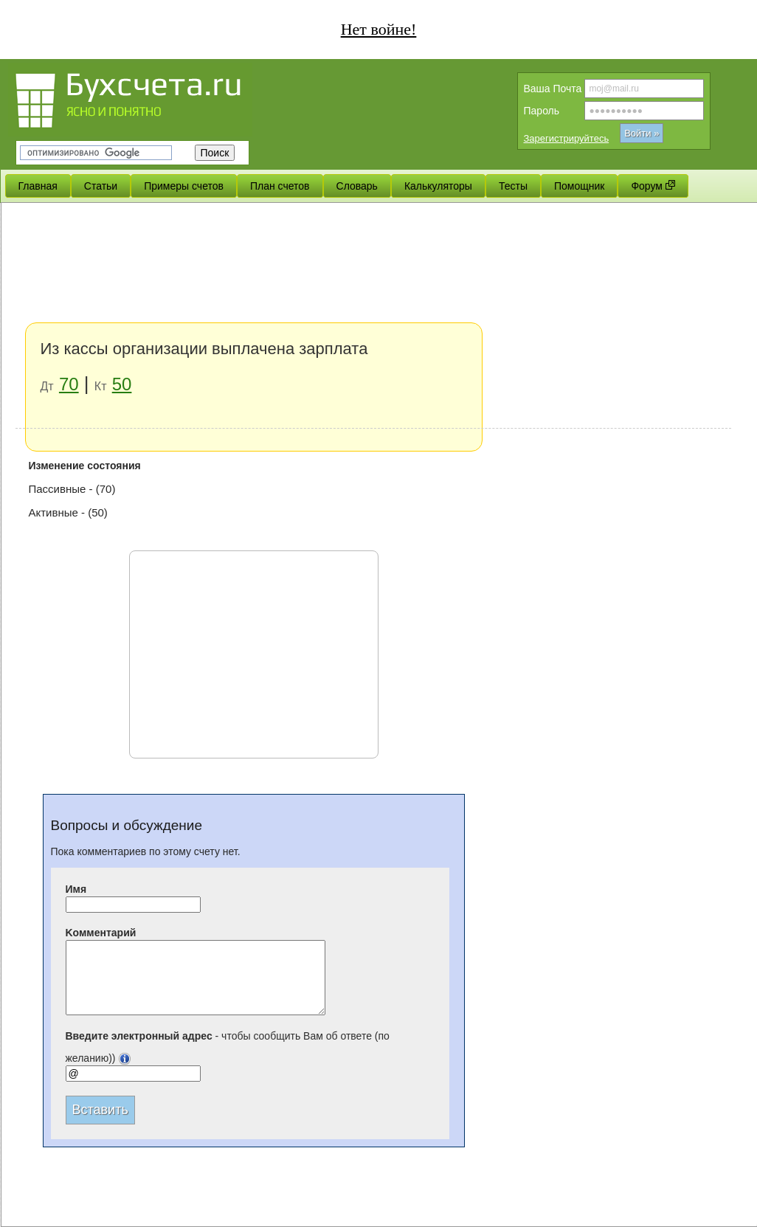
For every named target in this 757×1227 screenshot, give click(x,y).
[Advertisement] (373, 317)
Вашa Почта (553, 88)
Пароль (542, 111)
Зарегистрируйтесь (566, 138)
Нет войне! (379, 29)
